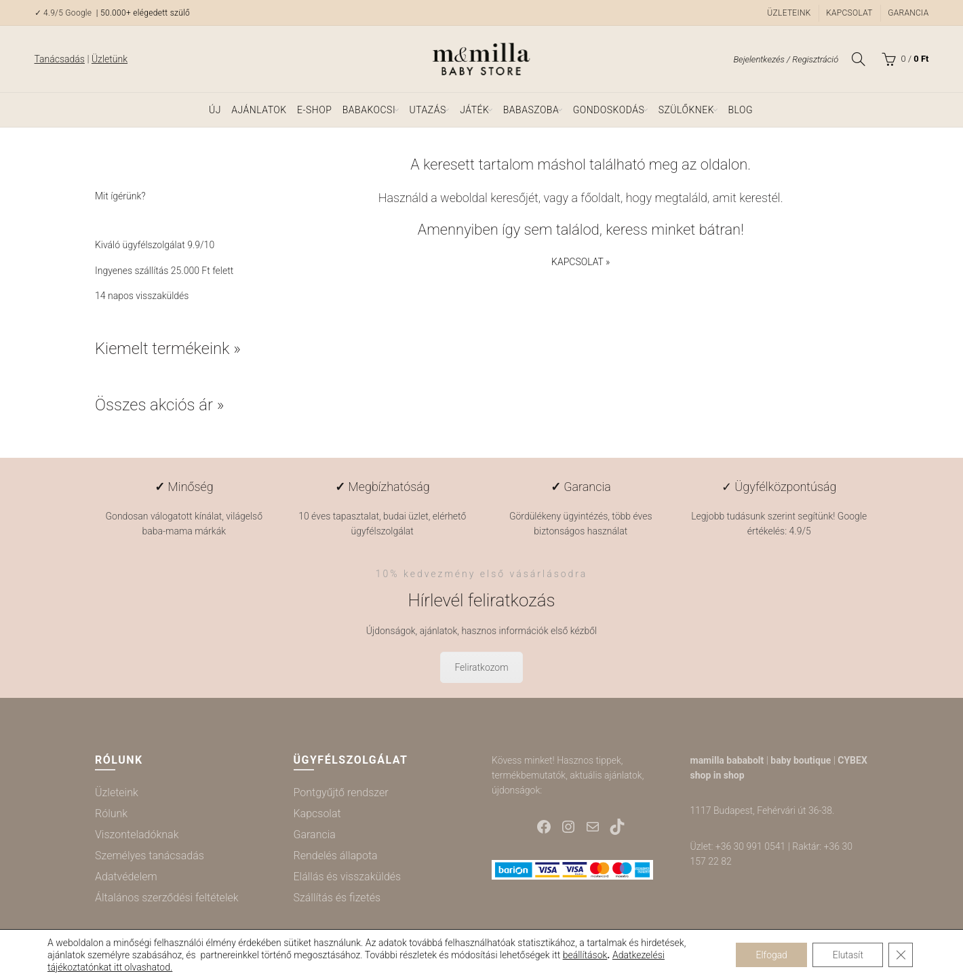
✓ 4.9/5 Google (64, 13)
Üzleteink (788, 13)
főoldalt (601, 198)
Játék (474, 109)
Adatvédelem (126, 876)
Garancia (908, 13)
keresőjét (514, 198)
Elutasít (847, 954)
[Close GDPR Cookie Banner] (900, 955)
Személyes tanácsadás (149, 855)
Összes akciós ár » (159, 404)
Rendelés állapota (336, 855)
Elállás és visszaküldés (347, 876)
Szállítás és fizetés (337, 897)
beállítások (585, 954)
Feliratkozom (481, 667)
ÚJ (215, 109)
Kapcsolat (849, 13)
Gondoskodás (609, 109)
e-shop (314, 109)
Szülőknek (686, 109)
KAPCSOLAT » (580, 261)
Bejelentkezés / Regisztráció (785, 59)
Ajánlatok (258, 109)
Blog (740, 109)
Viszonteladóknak (136, 834)
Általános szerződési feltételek (167, 897)
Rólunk (111, 813)
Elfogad (770, 954)
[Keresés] (858, 59)
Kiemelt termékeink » (168, 348)
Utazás (428, 109)
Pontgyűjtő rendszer (341, 792)
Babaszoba (531, 109)
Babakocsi (368, 109)
